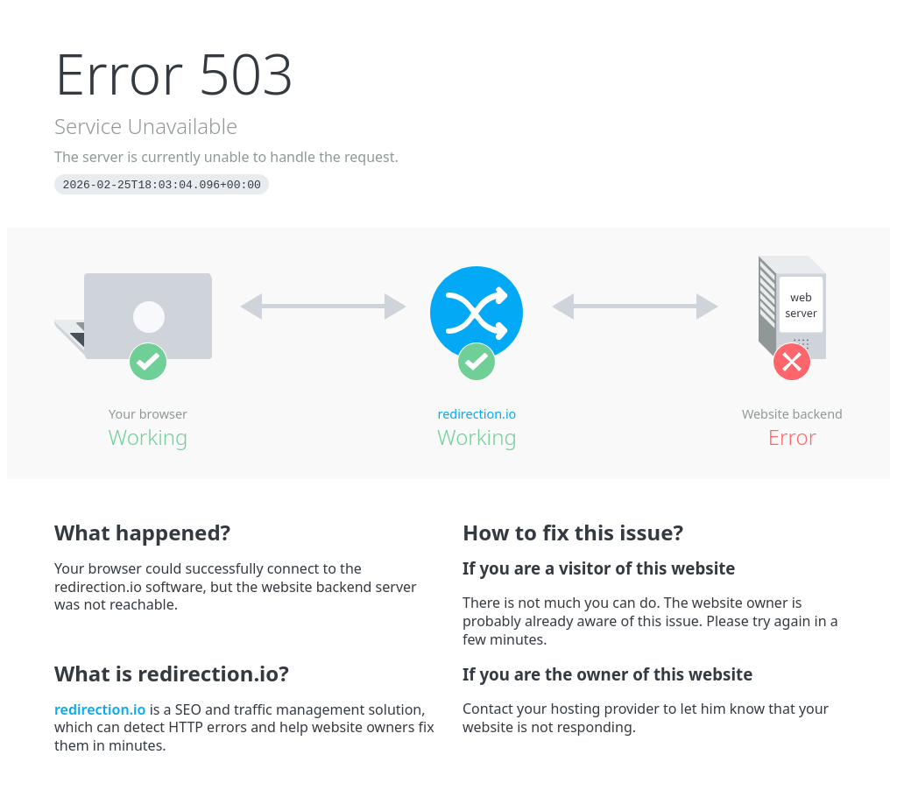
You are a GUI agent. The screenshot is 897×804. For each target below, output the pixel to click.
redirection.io (477, 414)
